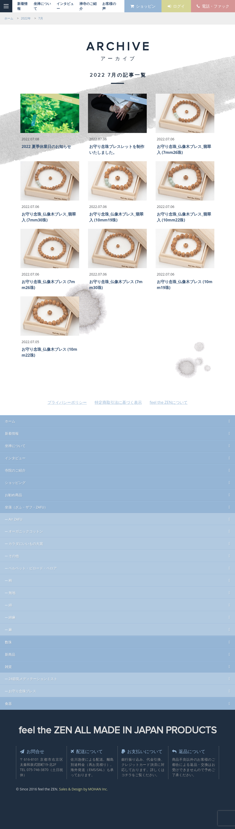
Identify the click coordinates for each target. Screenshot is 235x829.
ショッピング (15, 482)
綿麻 (12, 617)
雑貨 (8, 666)
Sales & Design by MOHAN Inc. (83, 789)
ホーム (10, 421)
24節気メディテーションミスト (33, 678)
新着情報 (12, 433)
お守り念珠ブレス (22, 691)
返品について (188, 751)
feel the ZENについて (169, 402)
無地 (12, 592)
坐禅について (15, 445)
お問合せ (32, 751)
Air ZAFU (15, 519)
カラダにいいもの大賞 (26, 543)
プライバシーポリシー (67, 402)
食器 (8, 703)
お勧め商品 (13, 495)
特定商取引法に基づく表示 (118, 402)
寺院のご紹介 (15, 470)
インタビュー (15, 458)
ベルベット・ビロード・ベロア (33, 568)
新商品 (10, 654)
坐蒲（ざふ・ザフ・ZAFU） (26, 507)
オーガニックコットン (26, 531)
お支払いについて (142, 751)
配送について (87, 751)
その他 (14, 555)
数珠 (8, 642)
